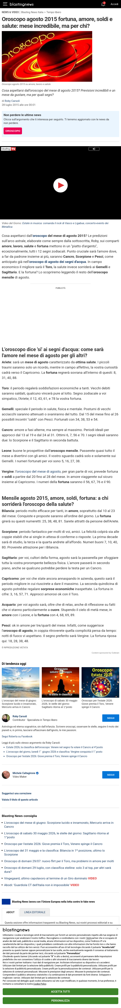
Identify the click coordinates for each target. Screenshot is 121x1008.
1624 (88, 938)
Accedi (114, 4)
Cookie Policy (39, 984)
